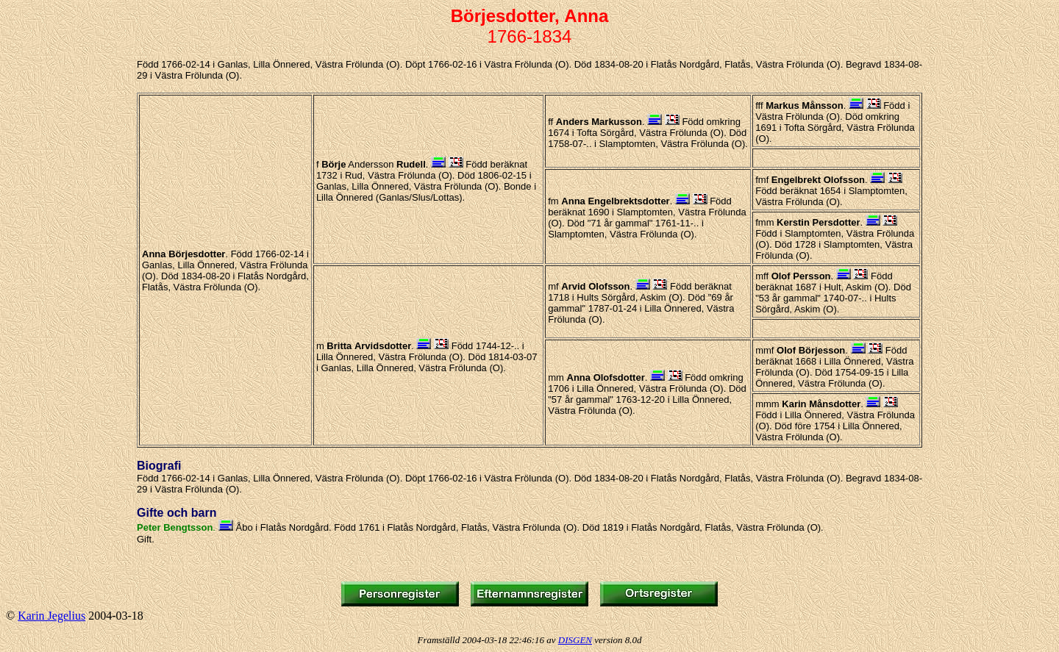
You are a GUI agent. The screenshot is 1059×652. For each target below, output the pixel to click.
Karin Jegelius (51, 615)
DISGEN (575, 639)
